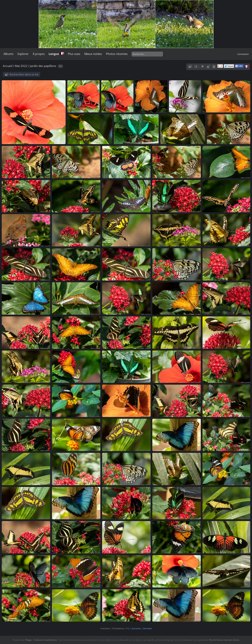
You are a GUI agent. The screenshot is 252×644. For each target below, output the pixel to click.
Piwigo (28, 639)
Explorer (23, 54)
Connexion (243, 54)
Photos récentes (117, 54)
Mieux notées (93, 54)
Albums (8, 54)
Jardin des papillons (43, 66)
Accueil (7, 66)
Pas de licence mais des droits (224, 639)
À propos (39, 54)
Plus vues (74, 54)
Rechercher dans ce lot (24, 74)
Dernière (147, 628)
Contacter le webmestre (45, 639)
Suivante (136, 628)
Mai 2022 (21, 66)
